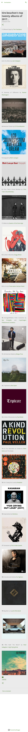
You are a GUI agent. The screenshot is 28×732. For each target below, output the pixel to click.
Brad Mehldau (10, 192)
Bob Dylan (14, 385)
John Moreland (16, 611)
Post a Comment (6, 691)
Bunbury (15, 514)
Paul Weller (20, 417)
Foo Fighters (19, 577)
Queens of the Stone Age (16, 223)
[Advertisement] (14, 710)
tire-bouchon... (7, 2)
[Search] (26, 2)
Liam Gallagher (16, 61)
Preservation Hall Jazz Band (16, 286)
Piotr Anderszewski (16, 545)
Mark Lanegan (14, 158)
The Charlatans (17, 29)
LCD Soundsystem (19, 126)
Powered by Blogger (14, 730)
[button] (3, 25)
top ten (4, 679)
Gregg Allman (18, 255)
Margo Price (19, 354)
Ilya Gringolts (7, 320)
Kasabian (19, 482)
